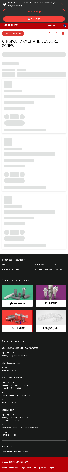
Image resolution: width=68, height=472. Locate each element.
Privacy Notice (40, 467)
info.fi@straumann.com (11, 363)
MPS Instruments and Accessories (48, 269)
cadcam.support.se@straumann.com (16, 395)
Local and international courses (15, 452)
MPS (3, 265)
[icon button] (62, 4)
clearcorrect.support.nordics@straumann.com (20, 427)
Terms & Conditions (10, 467)
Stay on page (34, 11)
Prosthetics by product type (13, 269)
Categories (13, 33)
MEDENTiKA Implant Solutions (47, 265)
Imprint (52, 467)
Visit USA (34, 19)
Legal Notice (26, 467)
